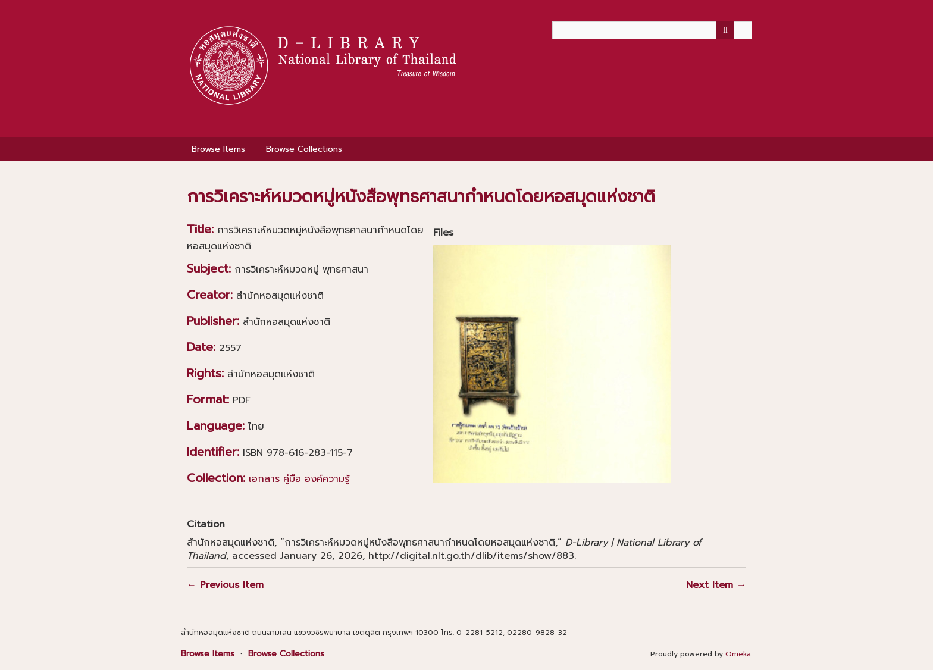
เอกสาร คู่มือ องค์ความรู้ (299, 479)
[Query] (652, 30)
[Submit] (725, 30)
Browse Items (218, 149)
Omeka (738, 654)
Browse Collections (304, 149)
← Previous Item (225, 584)
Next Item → (716, 584)
